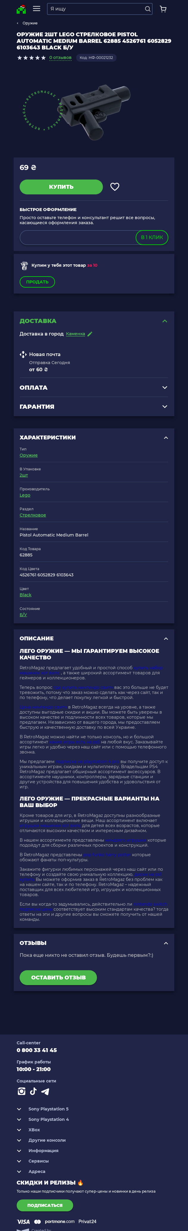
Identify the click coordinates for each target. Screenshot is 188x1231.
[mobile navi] (37, 8)
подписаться (44, 1205)
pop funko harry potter (107, 854)
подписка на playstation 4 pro (87, 761)
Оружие (30, 23)
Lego (25, 495)
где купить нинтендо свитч (83, 687)
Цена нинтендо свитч (43, 707)
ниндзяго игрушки (125, 840)
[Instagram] (23, 1093)
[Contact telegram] (46, 1093)
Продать (37, 282)
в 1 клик (152, 237)
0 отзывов (60, 57)
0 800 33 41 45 (37, 1050)
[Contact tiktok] (34, 1093)
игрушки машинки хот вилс (50, 825)
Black (26, 594)
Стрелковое (33, 515)
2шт (24, 475)
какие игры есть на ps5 (74, 742)
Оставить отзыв (58, 977)
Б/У (23, 614)
